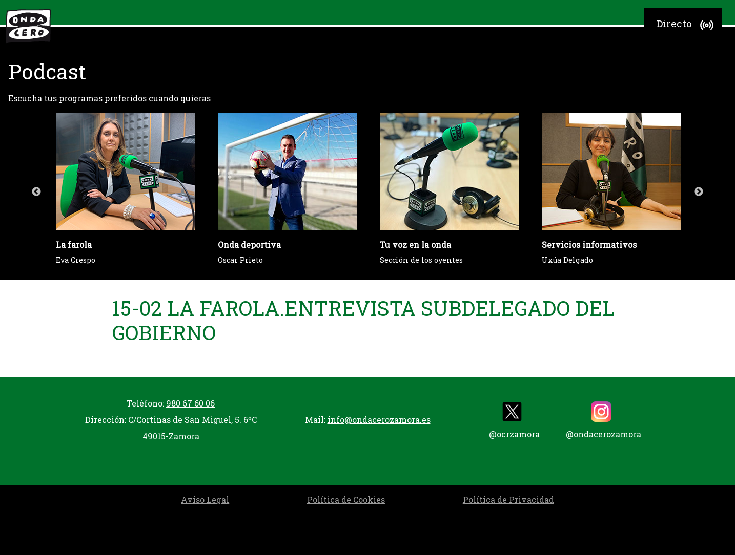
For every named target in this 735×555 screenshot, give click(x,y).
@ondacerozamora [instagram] (603, 420)
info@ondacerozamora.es (379, 419)
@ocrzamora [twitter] (514, 420)
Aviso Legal (205, 499)
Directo (687, 25)
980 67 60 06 (190, 403)
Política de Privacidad (508, 499)
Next (698, 192)
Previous (36, 192)
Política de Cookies (346, 499)
